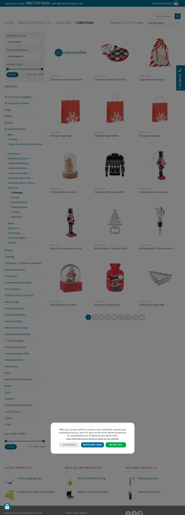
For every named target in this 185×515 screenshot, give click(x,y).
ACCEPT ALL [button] (115, 444)
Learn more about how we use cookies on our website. (92, 438)
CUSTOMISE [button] (69, 444)
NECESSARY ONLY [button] (92, 444)
